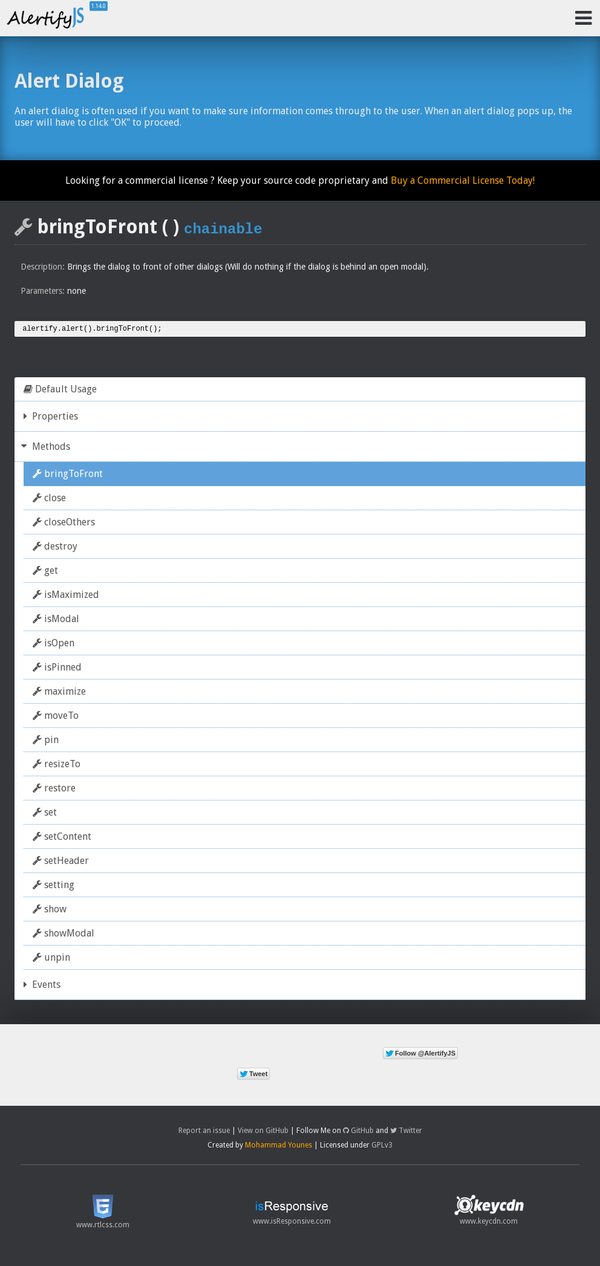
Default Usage (60, 391)
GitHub (358, 1132)
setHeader (61, 862)
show (50, 911)
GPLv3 (382, 1147)
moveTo (56, 717)
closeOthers (64, 524)
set (45, 814)
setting (53, 886)
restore (54, 790)
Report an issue (204, 1132)
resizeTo (56, 765)
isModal (56, 620)
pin (46, 741)
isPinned (57, 669)
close (49, 499)
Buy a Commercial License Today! (463, 180)
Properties (51, 418)
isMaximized (66, 596)
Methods (47, 448)
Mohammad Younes (278, 1147)
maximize (59, 693)
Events (42, 986)
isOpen (53, 645)
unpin (51, 959)
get (45, 572)
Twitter (406, 1132)
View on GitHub (263, 1132)
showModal (63, 935)
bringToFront (68, 475)
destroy (55, 548)
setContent (62, 838)
